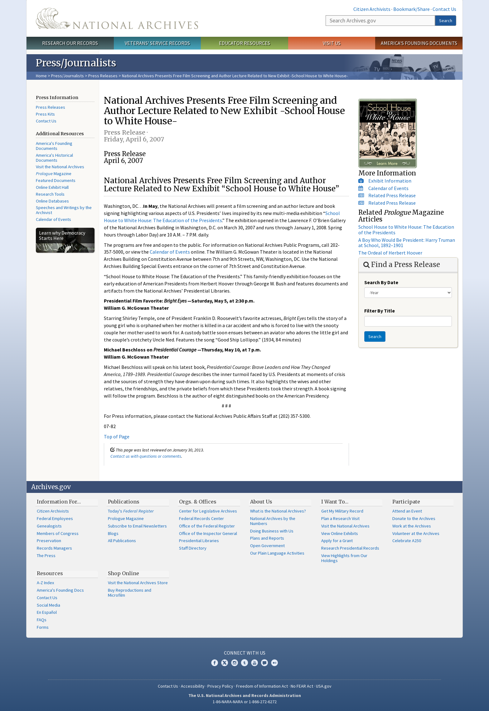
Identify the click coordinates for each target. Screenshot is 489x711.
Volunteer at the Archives (415, 533)
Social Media (48, 605)
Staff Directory (192, 548)
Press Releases (103, 76)
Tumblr (244, 662)
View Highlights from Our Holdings (344, 558)
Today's (131, 511)
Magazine (53, 173)
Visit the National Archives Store (138, 582)
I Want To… (334, 502)
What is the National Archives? (278, 511)
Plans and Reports (267, 538)
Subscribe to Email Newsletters (137, 526)
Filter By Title (379, 311)
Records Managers (54, 548)
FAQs (41, 620)
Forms (43, 627)
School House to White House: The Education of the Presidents (406, 230)
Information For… (59, 502)
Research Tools (50, 194)
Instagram (234, 662)
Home (41, 76)
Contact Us (444, 9)
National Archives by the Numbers (272, 521)
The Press (46, 555)
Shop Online (123, 573)
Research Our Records (70, 43)
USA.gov (324, 686)
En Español (47, 612)
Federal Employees (55, 518)
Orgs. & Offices (197, 502)
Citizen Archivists (371, 9)
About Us (261, 502)
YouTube (254, 662)
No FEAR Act (302, 686)
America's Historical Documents (54, 157)
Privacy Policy (220, 686)
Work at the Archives (411, 526)
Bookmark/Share (411, 9)
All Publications (122, 540)
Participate (406, 502)
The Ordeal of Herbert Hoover (390, 253)
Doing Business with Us (271, 531)
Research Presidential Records (350, 548)
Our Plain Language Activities (277, 553)
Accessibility (193, 686)
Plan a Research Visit (340, 518)
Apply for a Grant (337, 540)
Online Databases (52, 201)
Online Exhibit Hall (52, 187)
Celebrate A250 (406, 540)
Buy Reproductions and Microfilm (129, 592)
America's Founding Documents (419, 43)
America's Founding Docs (60, 590)
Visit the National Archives (60, 166)
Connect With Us (244, 653)
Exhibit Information (389, 181)
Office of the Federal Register (207, 526)
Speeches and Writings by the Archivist (64, 210)
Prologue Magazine (126, 518)
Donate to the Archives (413, 518)
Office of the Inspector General (208, 533)
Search (445, 20)
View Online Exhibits (339, 533)
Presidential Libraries (199, 540)
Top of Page (116, 436)
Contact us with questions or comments (145, 456)
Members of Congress (58, 533)
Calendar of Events (53, 219)
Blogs (113, 533)
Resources (50, 573)
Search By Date (381, 282)
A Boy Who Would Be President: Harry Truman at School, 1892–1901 (406, 243)
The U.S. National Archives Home (117, 18)
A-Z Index (45, 582)
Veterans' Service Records (157, 43)
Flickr (274, 662)
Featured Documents (55, 180)
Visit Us (332, 43)
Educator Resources (244, 43)
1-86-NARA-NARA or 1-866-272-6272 (245, 701)
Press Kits (45, 114)
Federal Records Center (201, 518)
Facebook (214, 662)
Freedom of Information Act (262, 686)
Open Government (267, 545)
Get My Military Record (342, 511)
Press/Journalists (67, 76)
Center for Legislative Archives (208, 511)
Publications (123, 502)
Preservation (49, 540)
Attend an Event (407, 511)
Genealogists (49, 526)
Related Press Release (392, 195)
